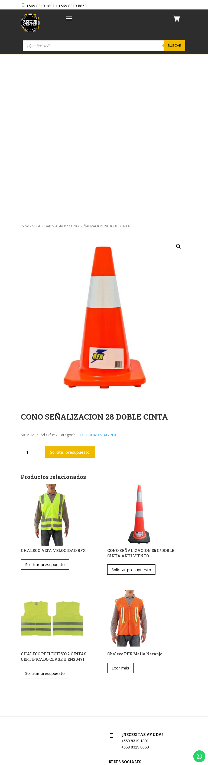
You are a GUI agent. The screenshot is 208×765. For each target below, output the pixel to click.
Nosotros (27, 683)
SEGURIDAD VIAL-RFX (49, 70)
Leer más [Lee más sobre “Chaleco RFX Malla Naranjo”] (120, 512)
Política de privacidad (126, 695)
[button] (178, 91)
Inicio (25, 70)
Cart (111, 660)
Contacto (27, 695)
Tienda (25, 671)
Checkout (116, 671)
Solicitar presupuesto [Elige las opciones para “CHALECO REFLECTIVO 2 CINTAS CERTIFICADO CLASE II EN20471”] (45, 518)
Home (25, 660)
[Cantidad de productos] (29, 297)
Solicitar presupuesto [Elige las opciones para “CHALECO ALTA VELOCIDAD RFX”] (45, 409)
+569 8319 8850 (72, 5)
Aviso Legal (117, 683)
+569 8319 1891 (40, 5)
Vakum (136, 761)
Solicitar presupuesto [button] (131, 414)
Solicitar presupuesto (70, 297)
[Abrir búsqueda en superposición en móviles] (104, 45)
